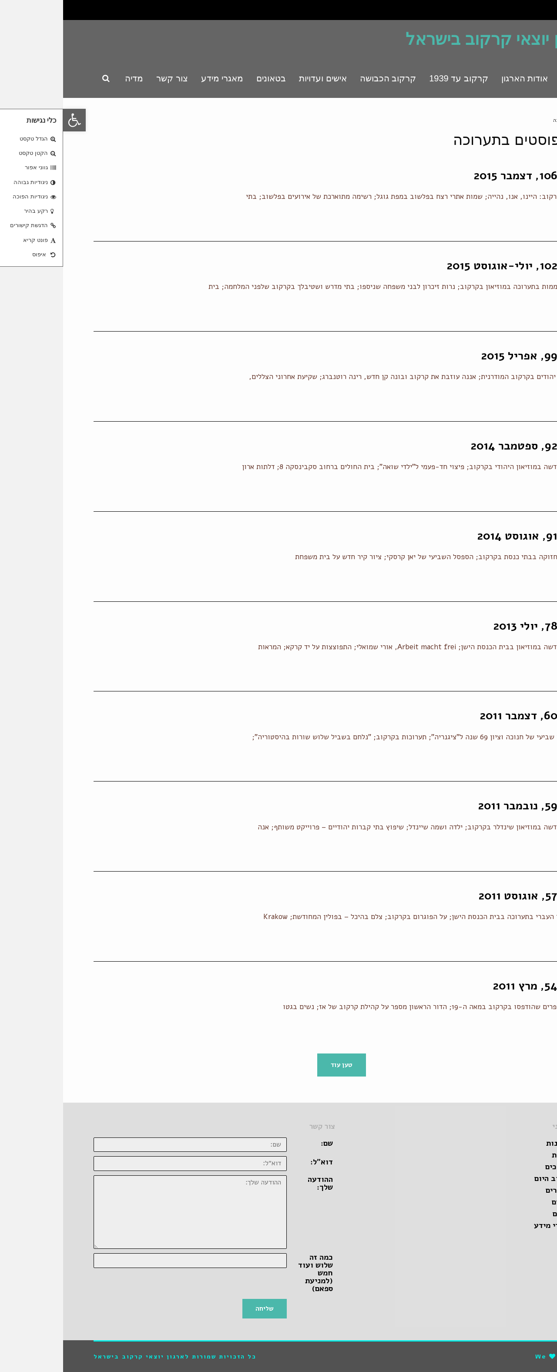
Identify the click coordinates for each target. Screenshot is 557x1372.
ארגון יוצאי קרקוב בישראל (434, 39)
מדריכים (495, 1166)
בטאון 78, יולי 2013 (478, 626)
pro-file (511, 1356)
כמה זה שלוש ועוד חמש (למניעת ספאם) (252, 1272)
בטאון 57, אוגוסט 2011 (471, 895)
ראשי (521, 120)
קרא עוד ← (510, 220)
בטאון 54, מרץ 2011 (478, 985)
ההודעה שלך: (257, 1183)
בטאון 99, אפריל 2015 (472, 355)
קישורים (496, 1190)
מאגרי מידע (490, 1225)
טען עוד (278, 1064)
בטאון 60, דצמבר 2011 (471, 715)
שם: (264, 1143)
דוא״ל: (258, 1162)
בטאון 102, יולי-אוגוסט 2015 (455, 265)
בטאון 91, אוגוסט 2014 (470, 535)
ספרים (499, 1213)
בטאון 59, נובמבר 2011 (471, 805)
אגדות (499, 1155)
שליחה (201, 1308)
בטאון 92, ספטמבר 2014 (467, 445)
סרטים (499, 1202)
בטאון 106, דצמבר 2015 (468, 175)
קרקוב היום (490, 1178)
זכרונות (496, 1143)
